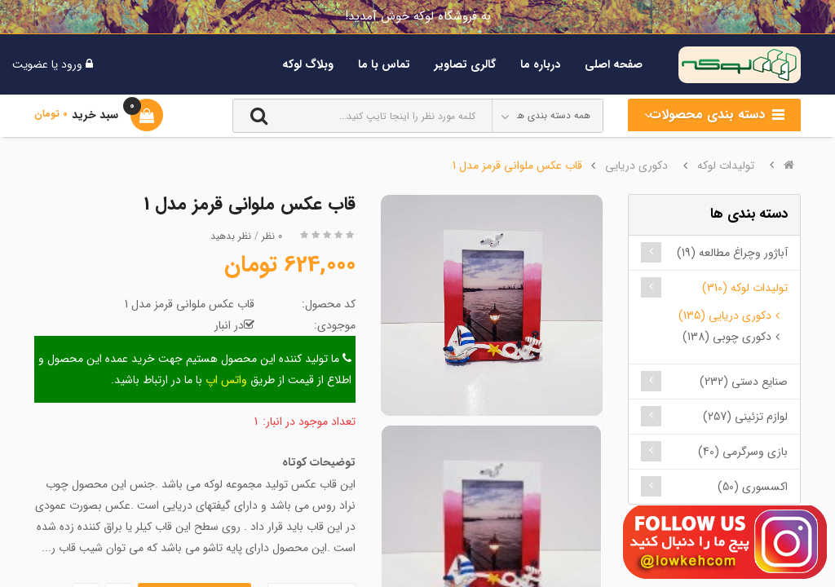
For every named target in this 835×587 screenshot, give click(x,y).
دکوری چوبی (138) (727, 337)
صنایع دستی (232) (744, 382)
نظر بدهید (230, 236)
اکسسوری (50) (753, 487)
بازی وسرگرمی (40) (743, 452)
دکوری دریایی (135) (724, 315)
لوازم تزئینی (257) (745, 417)
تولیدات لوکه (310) (745, 288)
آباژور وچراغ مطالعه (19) (732, 253)
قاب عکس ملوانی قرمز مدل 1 (517, 165)
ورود (70, 64)
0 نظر (272, 236)
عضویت (30, 64)
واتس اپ (226, 380)
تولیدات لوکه (725, 165)
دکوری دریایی (636, 165)
